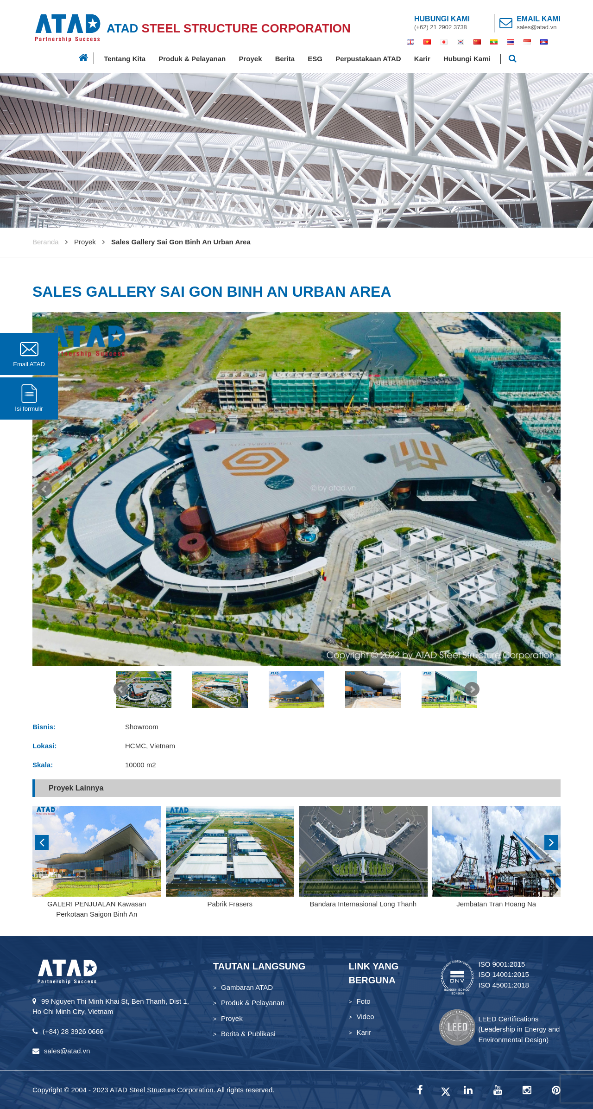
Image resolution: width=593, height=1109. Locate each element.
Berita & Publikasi (248, 1034)
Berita (285, 59)
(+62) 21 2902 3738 (440, 27)
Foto (364, 1001)
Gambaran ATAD (247, 987)
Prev (44, 489)
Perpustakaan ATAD (368, 59)
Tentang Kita (124, 59)
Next (548, 489)
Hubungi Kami (467, 59)
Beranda (45, 242)
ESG (315, 59)
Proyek (250, 59)
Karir (422, 59)
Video (365, 1016)
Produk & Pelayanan (192, 59)
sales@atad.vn (536, 27)
